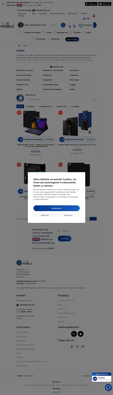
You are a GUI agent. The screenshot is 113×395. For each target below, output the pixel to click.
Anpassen (68, 215)
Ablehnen (45, 215)
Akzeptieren (56, 208)
